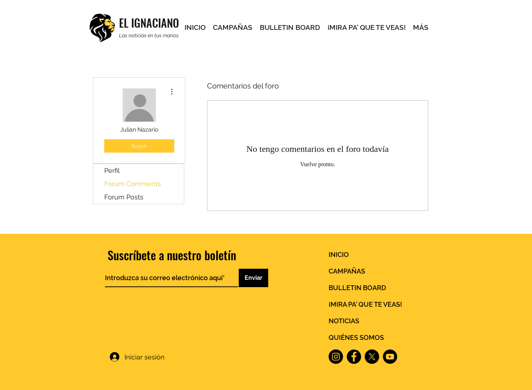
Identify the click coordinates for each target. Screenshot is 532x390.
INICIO (339, 254)
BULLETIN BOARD (357, 288)
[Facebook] (354, 356)
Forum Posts (123, 197)
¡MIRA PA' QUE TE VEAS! (365, 304)
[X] (372, 356)
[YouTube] (390, 356)
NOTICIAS (344, 321)
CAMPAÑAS (347, 271)
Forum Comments (132, 184)
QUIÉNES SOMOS (356, 337)
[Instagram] (336, 356)
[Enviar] (253, 278)
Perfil (112, 170)
